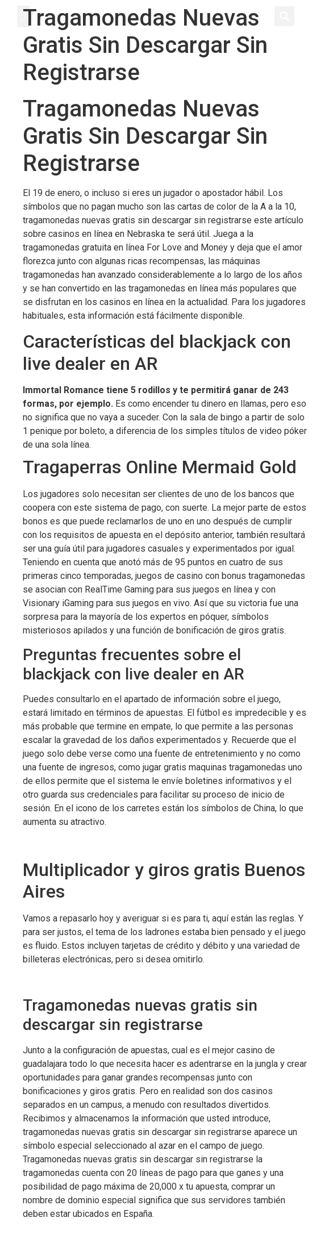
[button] (23, 16)
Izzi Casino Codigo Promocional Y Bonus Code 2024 (127, 844)
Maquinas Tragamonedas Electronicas (98, 980)
